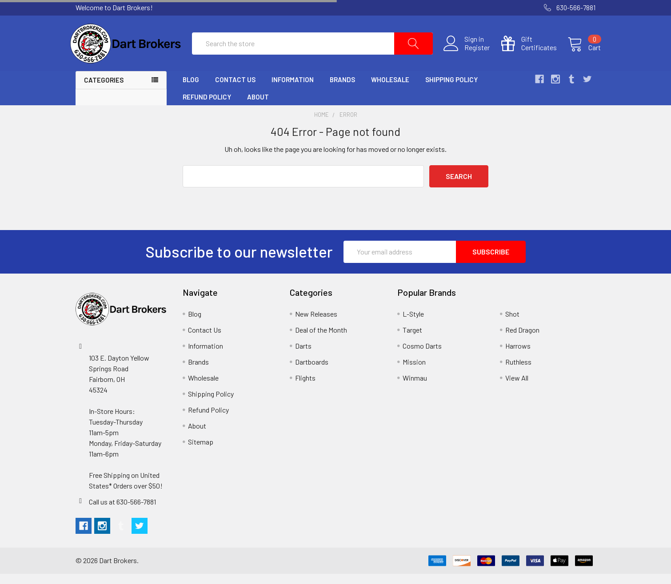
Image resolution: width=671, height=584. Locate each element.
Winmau (415, 388)
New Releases (316, 324)
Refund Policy (207, 107)
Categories (104, 91)
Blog (191, 90)
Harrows (518, 356)
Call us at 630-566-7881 (122, 512)
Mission (414, 372)
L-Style (413, 324)
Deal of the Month (321, 340)
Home (321, 125)
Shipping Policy (451, 90)
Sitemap (200, 452)
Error (348, 125)
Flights (305, 388)
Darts (303, 356)
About (258, 107)
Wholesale (390, 90)
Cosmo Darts (422, 356)
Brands (342, 90)
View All (516, 388)
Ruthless (518, 372)
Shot (512, 324)
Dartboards (311, 372)
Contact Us (235, 90)
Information (293, 90)
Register (471, 53)
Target (412, 340)
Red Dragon (522, 340)
